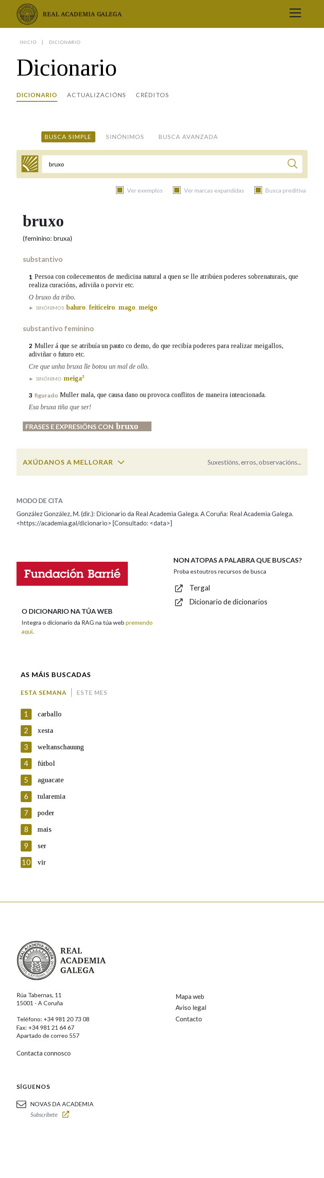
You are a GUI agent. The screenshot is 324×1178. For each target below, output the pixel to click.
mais (44, 829)
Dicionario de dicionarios (228, 601)
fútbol (46, 763)
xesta (45, 730)
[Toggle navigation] (295, 14)
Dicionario (36, 94)
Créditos (152, 94)
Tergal (199, 587)
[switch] (121, 462)
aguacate (51, 780)
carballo (50, 714)
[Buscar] (292, 165)
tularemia (51, 796)
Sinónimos (125, 136)
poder (46, 813)
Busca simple (68, 136)
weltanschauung (61, 747)
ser (42, 846)
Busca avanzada (188, 136)
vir (42, 862)
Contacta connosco (43, 1053)
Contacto (189, 1019)
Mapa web (190, 996)
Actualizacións (96, 94)
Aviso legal (191, 1007)
